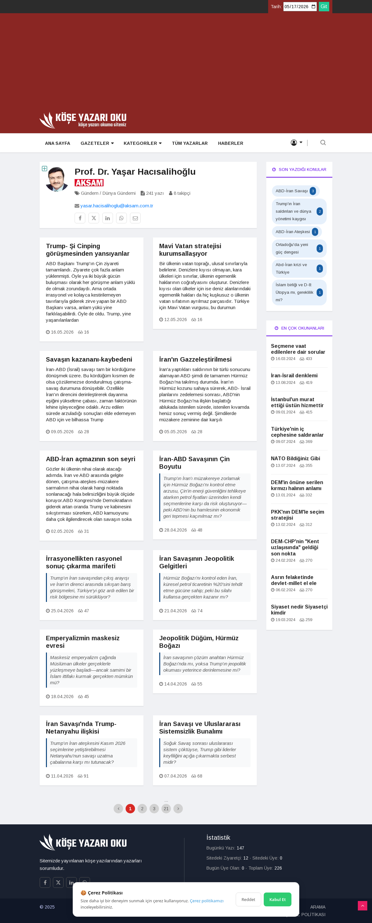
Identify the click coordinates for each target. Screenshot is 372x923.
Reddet (248, 899)
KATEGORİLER (142, 143)
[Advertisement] (186, 65)
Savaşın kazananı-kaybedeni (89, 359)
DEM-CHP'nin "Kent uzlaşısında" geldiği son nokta (295, 547)
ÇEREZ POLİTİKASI (305, 914)
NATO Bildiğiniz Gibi (295, 458)
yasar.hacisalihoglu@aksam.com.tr (117, 205)
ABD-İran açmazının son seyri (90, 459)
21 (166, 808)
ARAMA (317, 906)
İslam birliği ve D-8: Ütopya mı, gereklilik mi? (299, 292)
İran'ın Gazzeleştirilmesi (195, 359)
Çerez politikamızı (206, 901)
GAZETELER (96, 143)
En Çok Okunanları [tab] (299, 328)
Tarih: (276, 6)
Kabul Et (277, 899)
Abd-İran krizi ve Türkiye (299, 268)
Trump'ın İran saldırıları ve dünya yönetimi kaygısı (299, 211)
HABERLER (229, 143)
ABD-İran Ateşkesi (297, 232)
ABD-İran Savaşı (296, 191)
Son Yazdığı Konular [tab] (299, 169)
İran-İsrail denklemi (294, 375)
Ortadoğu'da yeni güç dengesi (299, 248)
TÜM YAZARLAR (189, 143)
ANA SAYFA (57, 143)
